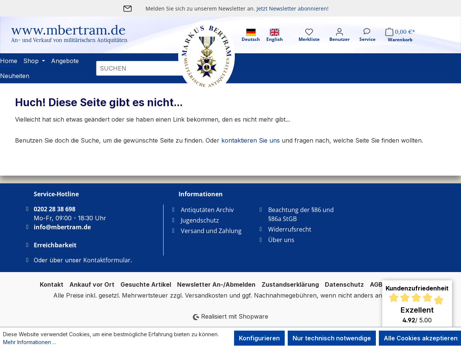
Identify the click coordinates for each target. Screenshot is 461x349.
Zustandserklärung (290, 284)
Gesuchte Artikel (145, 284)
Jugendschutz (200, 220)
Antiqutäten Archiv (207, 210)
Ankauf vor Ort (91, 284)
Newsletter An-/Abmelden (216, 284)
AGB (376, 284)
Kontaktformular (107, 260)
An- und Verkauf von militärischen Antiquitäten (69, 40)
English (274, 35)
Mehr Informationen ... (29, 342)
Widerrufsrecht (289, 229)
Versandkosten (206, 295)
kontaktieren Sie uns (250, 140)
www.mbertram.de (68, 29)
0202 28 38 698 (54, 209)
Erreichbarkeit (55, 245)
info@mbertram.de (62, 227)
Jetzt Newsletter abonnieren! (293, 8)
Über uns (281, 240)
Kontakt (51, 284)
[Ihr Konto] (339, 41)
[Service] (367, 41)
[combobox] (143, 68)
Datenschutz (344, 284)
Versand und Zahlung (211, 231)
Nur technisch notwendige (332, 338)
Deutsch (251, 35)
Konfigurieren (259, 338)
